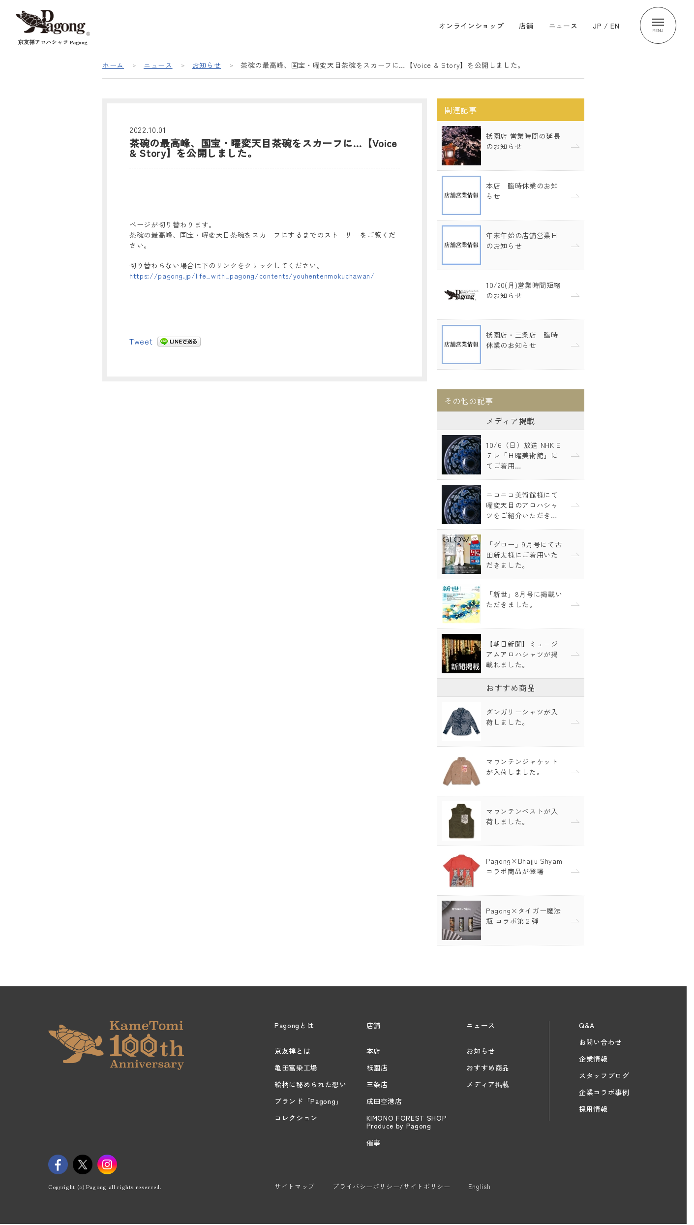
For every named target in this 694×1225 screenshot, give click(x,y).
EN (614, 26)
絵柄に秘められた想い (310, 1084)
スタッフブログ (604, 1075)
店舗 (526, 26)
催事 (373, 1142)
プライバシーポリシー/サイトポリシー (391, 1186)
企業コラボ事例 (604, 1092)
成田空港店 (384, 1101)
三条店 (377, 1084)
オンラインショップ (471, 26)
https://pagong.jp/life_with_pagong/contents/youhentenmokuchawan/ (252, 276)
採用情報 (593, 1109)
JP (597, 26)
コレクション (296, 1118)
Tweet (140, 341)
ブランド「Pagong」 (308, 1101)
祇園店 (377, 1067)
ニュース (563, 26)
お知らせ (206, 65)
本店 (373, 1051)
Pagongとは (294, 1025)
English (479, 1186)
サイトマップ (294, 1186)
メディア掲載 (488, 1084)
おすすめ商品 (488, 1067)
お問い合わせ (600, 1042)
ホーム (113, 65)
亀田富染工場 (296, 1067)
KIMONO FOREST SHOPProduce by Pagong (406, 1122)
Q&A (587, 1025)
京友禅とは (292, 1051)
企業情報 (593, 1059)
